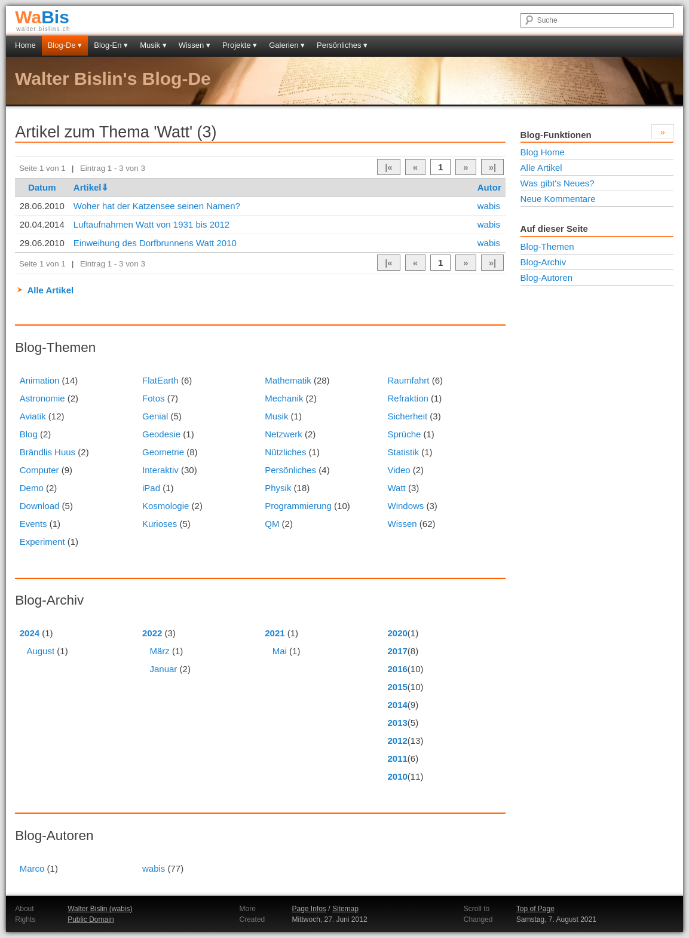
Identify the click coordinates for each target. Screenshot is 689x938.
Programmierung (298, 506)
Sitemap (345, 909)
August (40, 651)
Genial (155, 416)
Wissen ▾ (194, 45)
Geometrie (163, 452)
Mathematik (288, 380)
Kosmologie (165, 506)
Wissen (402, 524)
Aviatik (33, 416)
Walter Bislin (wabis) (100, 909)
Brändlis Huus (47, 452)
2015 (397, 687)
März (160, 651)
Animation (40, 380)
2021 (274, 633)
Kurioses (159, 524)
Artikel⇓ (91, 187)
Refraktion (407, 398)
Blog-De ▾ (65, 45)
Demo (32, 488)
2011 (397, 758)
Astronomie (42, 398)
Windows (405, 506)
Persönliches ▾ (342, 45)
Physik (278, 488)
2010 (397, 776)
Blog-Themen (547, 246)
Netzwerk (283, 434)
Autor (489, 187)
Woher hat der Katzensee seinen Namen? (157, 206)
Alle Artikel (50, 290)
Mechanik (284, 398)
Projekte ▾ (239, 45)
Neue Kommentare (558, 199)
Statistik (403, 452)
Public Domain (91, 919)
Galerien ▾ (287, 45)
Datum (42, 187)
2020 (397, 633)
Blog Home (542, 152)
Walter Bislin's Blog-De (113, 78)
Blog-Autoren (546, 277)
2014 (397, 705)
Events (33, 524)
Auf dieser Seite (554, 228)
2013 (397, 723)
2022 (152, 633)
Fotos (153, 398)
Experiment (42, 542)
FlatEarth (160, 380)
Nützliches (285, 452)
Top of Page (535, 909)
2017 (397, 651)
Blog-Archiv (543, 262)
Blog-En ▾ (111, 45)
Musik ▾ (153, 45)
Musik (276, 416)
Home (25, 45)
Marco (32, 868)
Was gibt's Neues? (557, 183)
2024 (29, 633)
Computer (39, 470)
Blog (29, 434)
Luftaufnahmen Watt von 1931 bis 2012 (151, 224)
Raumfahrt (408, 380)
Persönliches (290, 470)
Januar (163, 669)
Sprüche (404, 434)
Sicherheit (407, 416)
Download (40, 506)
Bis (42, 17)
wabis (488, 206)
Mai (279, 651)
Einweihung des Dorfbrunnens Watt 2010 (155, 243)
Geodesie (161, 434)
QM (272, 524)
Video (398, 470)
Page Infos (309, 909)
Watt (396, 488)
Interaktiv (160, 470)
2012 (397, 740)
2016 (397, 669)
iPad (151, 488)
